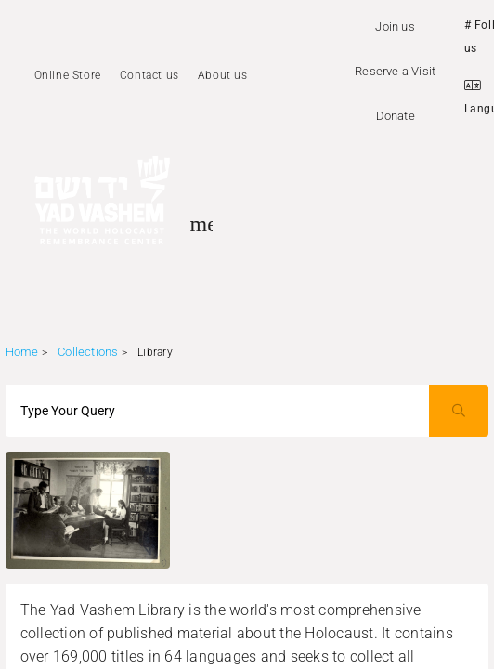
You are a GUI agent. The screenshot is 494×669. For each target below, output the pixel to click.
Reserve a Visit (395, 71)
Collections (88, 352)
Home (22, 352)
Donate (395, 116)
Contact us (149, 75)
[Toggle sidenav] (201, 224)
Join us (394, 26)
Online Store (67, 75)
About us (223, 75)
